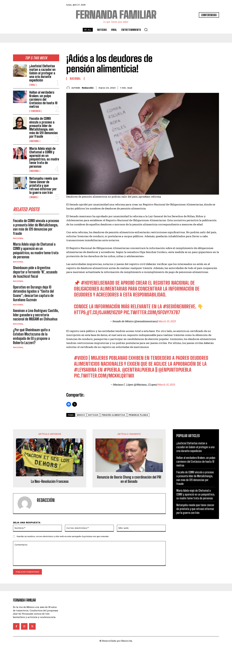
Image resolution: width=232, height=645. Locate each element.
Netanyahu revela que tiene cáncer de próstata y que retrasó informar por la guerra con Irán (43, 185)
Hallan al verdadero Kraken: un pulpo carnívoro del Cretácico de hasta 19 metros (43, 99)
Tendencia (35, 111)
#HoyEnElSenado (97, 283)
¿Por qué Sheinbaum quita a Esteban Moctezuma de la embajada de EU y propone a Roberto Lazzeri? (31, 336)
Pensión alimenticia (113, 415)
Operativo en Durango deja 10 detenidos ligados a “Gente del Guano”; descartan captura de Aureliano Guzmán (33, 293)
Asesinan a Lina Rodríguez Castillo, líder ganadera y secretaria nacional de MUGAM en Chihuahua (36, 314)
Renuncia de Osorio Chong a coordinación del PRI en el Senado (129, 479)
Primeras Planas (138, 415)
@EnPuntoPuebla (174, 370)
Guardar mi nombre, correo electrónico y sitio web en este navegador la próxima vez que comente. (63, 536)
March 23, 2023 (167, 321)
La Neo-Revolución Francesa (50, 481)
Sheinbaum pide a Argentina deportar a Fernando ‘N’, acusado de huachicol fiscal (35, 272)
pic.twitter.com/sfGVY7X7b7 (152, 312)
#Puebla (112, 370)
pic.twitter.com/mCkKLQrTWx (104, 376)
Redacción (88, 88)
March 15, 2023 (166, 384)
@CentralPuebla (138, 370)
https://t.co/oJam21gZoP (98, 312)
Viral (32, 85)
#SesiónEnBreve (179, 306)
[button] (145, 29)
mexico (81, 415)
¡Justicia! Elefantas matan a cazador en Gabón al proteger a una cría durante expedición (42, 73)
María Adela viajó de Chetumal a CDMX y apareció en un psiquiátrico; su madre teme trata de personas (44, 157)
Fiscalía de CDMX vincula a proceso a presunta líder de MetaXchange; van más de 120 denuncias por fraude (43, 127)
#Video (81, 358)
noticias (93, 415)
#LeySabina (85, 370)
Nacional (34, 141)
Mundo (33, 197)
